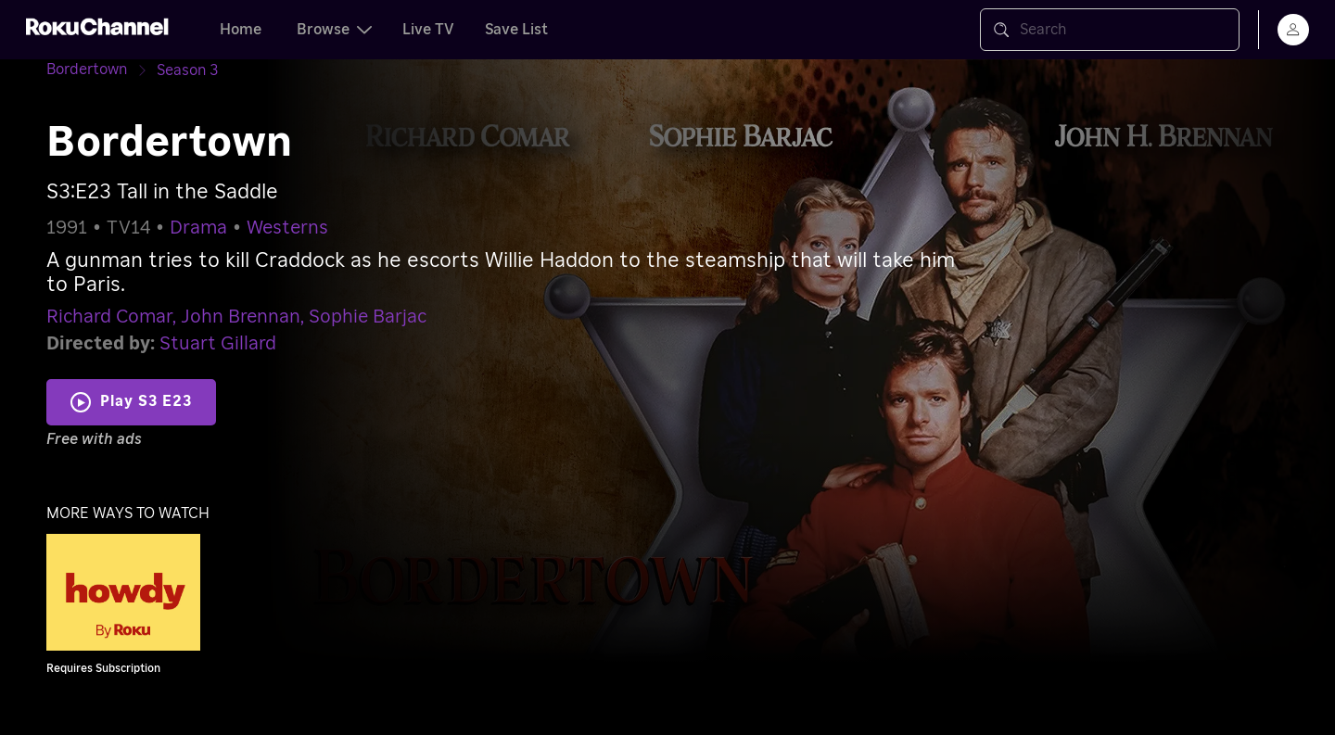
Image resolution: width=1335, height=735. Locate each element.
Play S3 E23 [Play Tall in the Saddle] (146, 401)
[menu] (1293, 29)
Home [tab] (240, 29)
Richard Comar (109, 317)
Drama (198, 228)
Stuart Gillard (217, 344)
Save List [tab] (516, 29)
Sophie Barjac (367, 317)
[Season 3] (187, 70)
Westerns (287, 228)
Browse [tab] (334, 29)
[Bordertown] (101, 70)
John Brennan (240, 317)
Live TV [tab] (428, 29)
